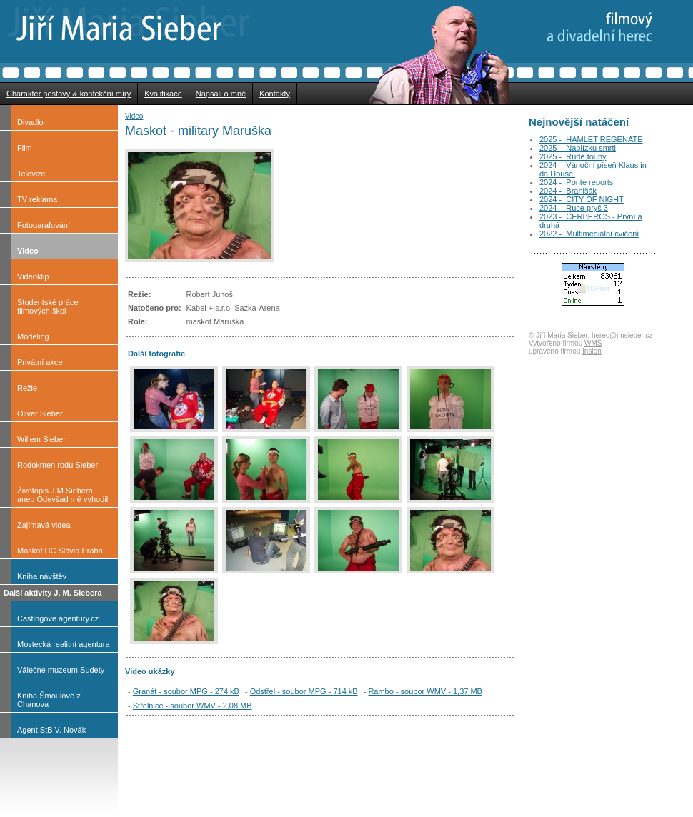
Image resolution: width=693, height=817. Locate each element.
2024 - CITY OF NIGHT (581, 199)
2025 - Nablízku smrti (577, 148)
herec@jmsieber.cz (622, 335)
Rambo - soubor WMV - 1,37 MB (425, 691)
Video (134, 116)
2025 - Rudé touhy (573, 156)
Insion (592, 351)
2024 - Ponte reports (576, 182)
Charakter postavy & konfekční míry (68, 93)
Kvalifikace (163, 93)
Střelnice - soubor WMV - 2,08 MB (192, 705)
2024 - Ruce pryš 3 (573, 208)
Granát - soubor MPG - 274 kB (186, 691)
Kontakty (274, 93)
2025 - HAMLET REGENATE (590, 139)
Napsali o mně (221, 93)
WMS (593, 343)
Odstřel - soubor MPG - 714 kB (304, 691)
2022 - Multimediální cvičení (589, 233)
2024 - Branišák (568, 190)
